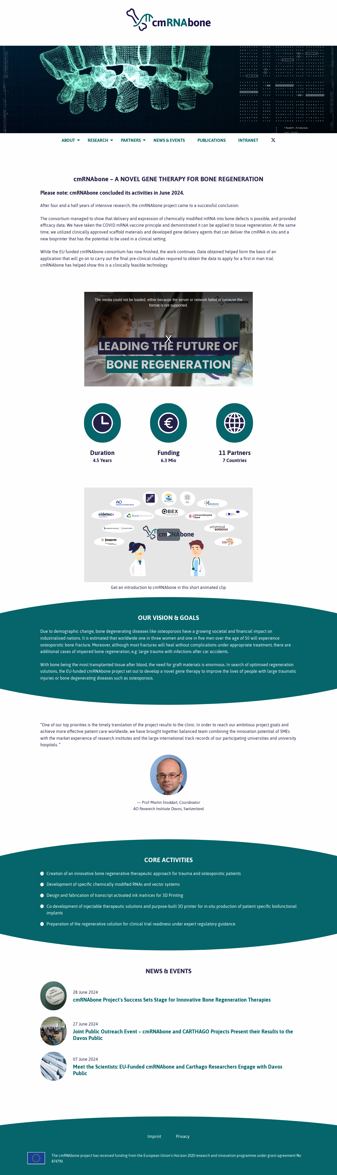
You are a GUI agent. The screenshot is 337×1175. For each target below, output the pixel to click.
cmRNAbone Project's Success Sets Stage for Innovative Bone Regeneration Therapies (172, 1000)
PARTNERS (131, 140)
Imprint (154, 1136)
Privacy (183, 1136)
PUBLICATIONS (211, 140)
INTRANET (248, 140)
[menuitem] (68, 140)
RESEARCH (98, 140)
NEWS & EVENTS (169, 140)
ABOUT (68, 140)
